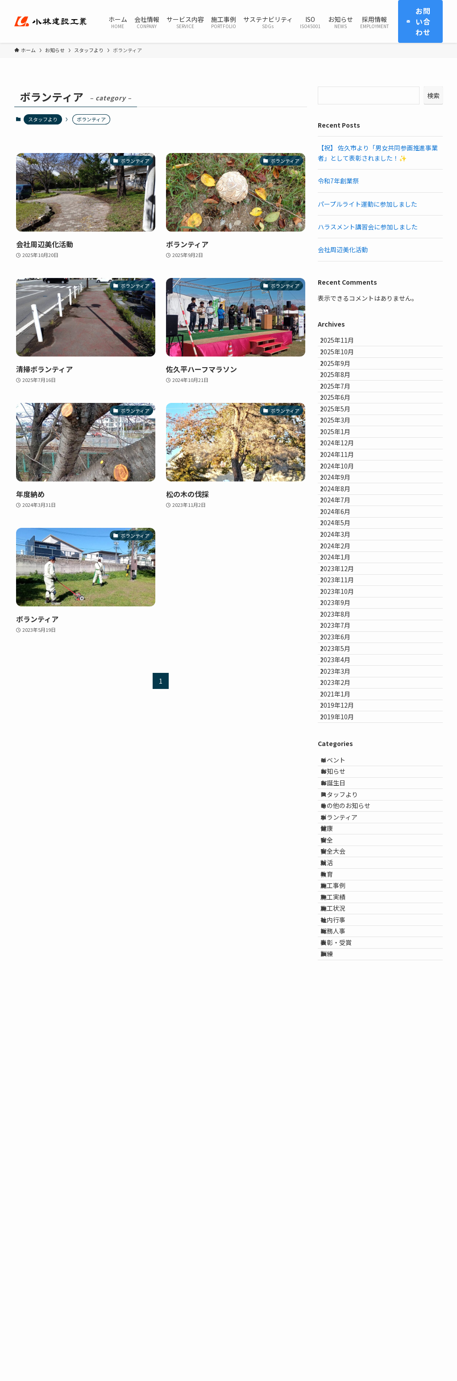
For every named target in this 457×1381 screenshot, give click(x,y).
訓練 (335, 1322)
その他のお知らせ (354, 1080)
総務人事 (341, 1285)
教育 (335, 1192)
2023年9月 (342, 770)
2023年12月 (344, 714)
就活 (335, 1173)
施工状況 (341, 1248)
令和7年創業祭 (338, 180)
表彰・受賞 (344, 1303)
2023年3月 (342, 882)
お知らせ (341, 1025)
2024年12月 (344, 510)
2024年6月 (342, 622)
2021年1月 (342, 919)
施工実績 (341, 1229)
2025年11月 (344, 343)
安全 (335, 1136)
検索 (433, 95)
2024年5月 (342, 640)
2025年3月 (342, 473)
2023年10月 (344, 751)
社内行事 (341, 1266)
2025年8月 (342, 399)
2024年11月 (344, 529)
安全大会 (341, 1155)
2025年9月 (342, 381)
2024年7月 (342, 603)
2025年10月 (344, 362)
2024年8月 (342, 585)
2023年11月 (344, 733)
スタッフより (43, 119)
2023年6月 (342, 826)
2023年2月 (342, 900)
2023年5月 (342, 844)
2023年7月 (342, 807)
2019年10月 (344, 956)
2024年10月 (344, 547)
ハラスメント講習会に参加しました (368, 226)
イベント (341, 1006)
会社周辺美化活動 (343, 249)
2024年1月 (342, 696)
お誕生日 (341, 1043)
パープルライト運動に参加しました (367, 203)
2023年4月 (342, 863)
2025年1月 (342, 492)
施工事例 (341, 1211)
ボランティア (347, 1099)
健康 (335, 1118)
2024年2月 (342, 677)
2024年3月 (342, 659)
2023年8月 (342, 789)
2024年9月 (342, 566)
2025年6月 (342, 436)
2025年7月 (342, 418)
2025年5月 (342, 455)
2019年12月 (344, 937)
